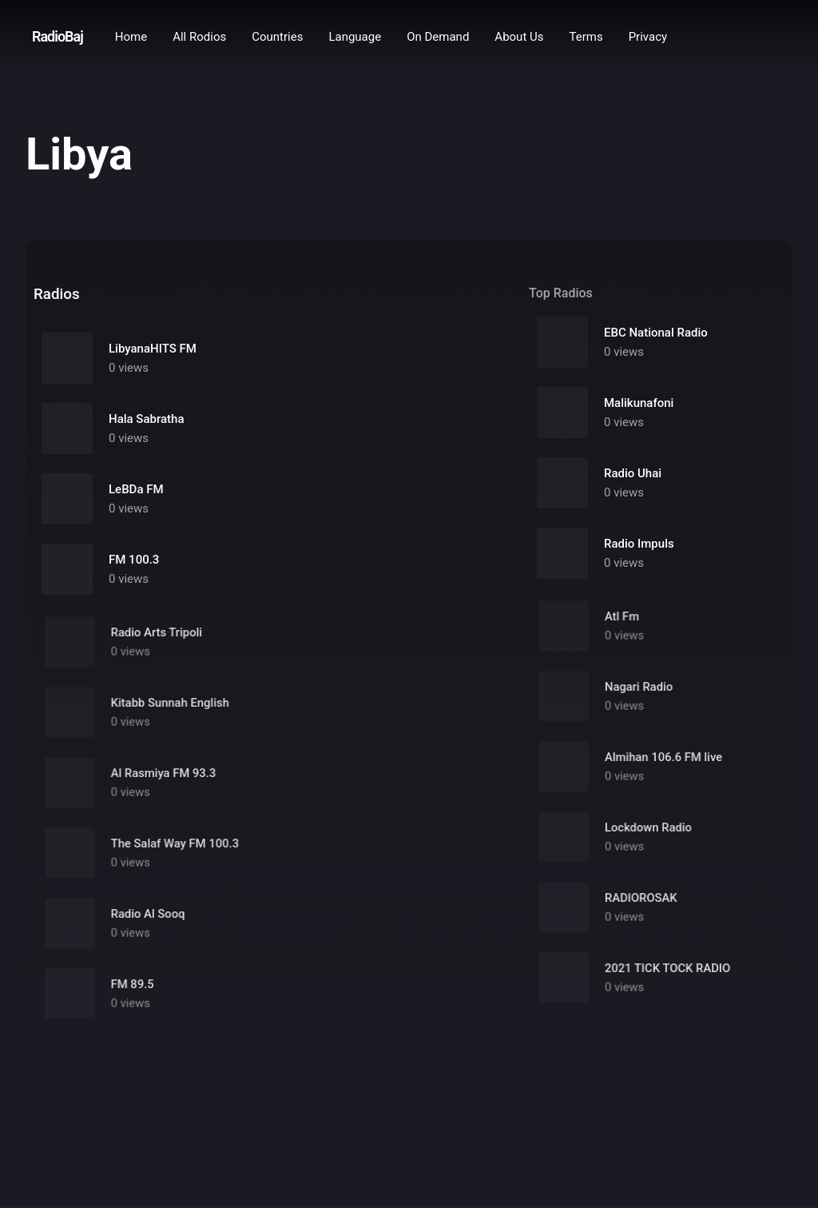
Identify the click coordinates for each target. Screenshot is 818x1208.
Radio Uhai (632, 474)
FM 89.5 (138, 993)
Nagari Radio (639, 696)
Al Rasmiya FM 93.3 (167, 782)
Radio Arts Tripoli (161, 641)
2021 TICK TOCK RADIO (666, 977)
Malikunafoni (638, 404)
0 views (129, 368)
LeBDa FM (136, 489)
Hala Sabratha (146, 419)
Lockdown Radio (648, 836)
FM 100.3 (134, 559)
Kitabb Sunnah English (174, 712)
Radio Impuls (639, 544)
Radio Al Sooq (153, 923)
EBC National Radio (656, 333)
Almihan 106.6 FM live (662, 766)
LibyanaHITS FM (153, 348)
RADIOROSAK (641, 907)
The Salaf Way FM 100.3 (179, 852)
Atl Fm (623, 625)
